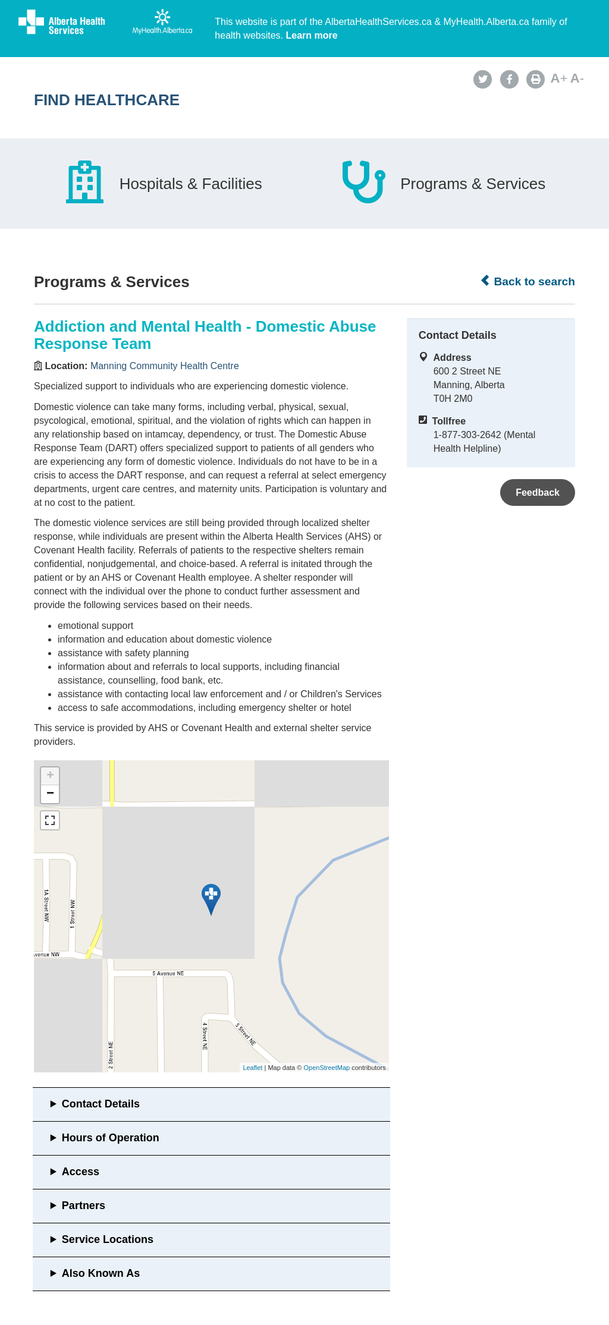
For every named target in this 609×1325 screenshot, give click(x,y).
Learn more (312, 35)
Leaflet (252, 1067)
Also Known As (101, 1273)
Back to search (527, 281)
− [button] (50, 794)
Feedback (538, 492)
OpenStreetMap (326, 1067)
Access (80, 1172)
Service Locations (107, 1239)
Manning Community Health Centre (164, 366)
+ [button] (50, 776)
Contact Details (101, 1104)
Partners (83, 1205)
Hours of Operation (110, 1138)
